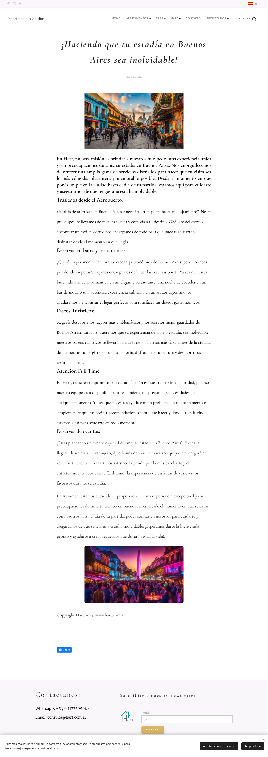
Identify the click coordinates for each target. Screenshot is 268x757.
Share (64, 649)
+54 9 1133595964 (73, 708)
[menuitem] (192, 18)
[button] (247, 18)
